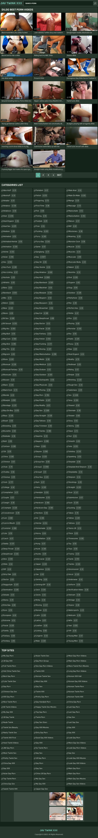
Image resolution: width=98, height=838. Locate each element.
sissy (73, 421)
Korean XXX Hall (74, 676)
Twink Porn (40, 717)
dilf (7, 569)
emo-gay (9, 605)
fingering (42, 200)
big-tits (9, 349)
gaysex (42, 451)
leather (42, 625)
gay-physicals (44, 385)
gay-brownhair (44, 308)
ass (7, 262)
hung (41, 543)
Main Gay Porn (74, 768)
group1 (42, 467)
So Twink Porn (42, 748)
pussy (73, 344)
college (9, 487)
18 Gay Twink (8, 717)
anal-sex (10, 226)
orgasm (74, 282)
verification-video (78, 590)
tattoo (74, 518)
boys (8, 415)
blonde (9, 395)
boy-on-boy (11, 410)
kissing (42, 605)
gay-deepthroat (45, 318)
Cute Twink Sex (9, 681)
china (8, 456)
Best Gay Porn (9, 676)
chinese (9, 462)
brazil (8, 421)
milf (72, 226)
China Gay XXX (9, 763)
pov (72, 334)
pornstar (75, 328)
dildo (8, 564)
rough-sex (75, 385)
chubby (9, 472)
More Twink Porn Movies (78, 666)
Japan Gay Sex (42, 789)
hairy (41, 487)
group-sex (43, 462)
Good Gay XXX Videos (44, 738)
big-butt (9, 334)
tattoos (74, 523)
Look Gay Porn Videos (77, 748)
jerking (42, 579)
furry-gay (43, 241)
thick (73, 533)
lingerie (42, 636)
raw (72, 349)
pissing (74, 323)
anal (8, 216)
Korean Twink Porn (76, 686)
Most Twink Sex (9, 753)
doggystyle (11, 584)
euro (8, 610)
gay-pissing (43, 390)
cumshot (10, 528)
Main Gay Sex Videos (76, 784)
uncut (74, 574)
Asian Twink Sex (42, 656)
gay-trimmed (44, 426)
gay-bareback (44, 282)
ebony (8, 600)
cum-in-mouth (11, 523)
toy (72, 543)
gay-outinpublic (45, 380)
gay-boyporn (44, 298)
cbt (7, 451)
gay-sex (43, 410)
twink (74, 559)
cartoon (9, 446)
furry (41, 236)
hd (40, 518)
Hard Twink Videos (11, 743)
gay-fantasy (43, 334)
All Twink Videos (10, 707)
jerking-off (43, 584)
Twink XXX (40, 671)
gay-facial (43, 328)
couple (8, 497)
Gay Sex (39, 686)
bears (8, 313)
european (10, 615)
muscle (74, 247)
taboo (73, 513)
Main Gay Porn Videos (77, 661)
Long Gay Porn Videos (77, 671)
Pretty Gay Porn (42, 697)
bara (7, 287)
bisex (8, 359)
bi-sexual (10, 323)
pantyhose (75, 298)
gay (41, 257)
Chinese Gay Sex (10, 692)
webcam (74, 615)
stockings (75, 482)
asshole (9, 277)
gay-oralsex (43, 369)
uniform (74, 584)
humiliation (43, 538)
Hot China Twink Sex (11, 671)
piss (72, 318)
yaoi (73, 625)
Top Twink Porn (9, 779)
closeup (9, 477)
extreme (9, 620)
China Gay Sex (9, 784)
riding (73, 369)
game (41, 247)
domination (11, 590)
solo (73, 446)
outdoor (75, 293)
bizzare (9, 380)
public (74, 339)
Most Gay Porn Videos (77, 656)
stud (73, 492)
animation (10, 247)
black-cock (10, 390)
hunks (41, 554)
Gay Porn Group (42, 661)
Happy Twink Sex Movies (46, 707)
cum (8, 518)
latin (41, 615)
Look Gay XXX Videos (77, 763)
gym (40, 482)
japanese (43, 569)
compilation (11, 492)
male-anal (75, 190)
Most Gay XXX (41, 681)
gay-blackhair (44, 287)
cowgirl (9, 503)
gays (41, 446)
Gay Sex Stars (41, 722)
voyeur (74, 605)
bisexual (10, 364)
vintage (74, 600)
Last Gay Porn (74, 707)
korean (41, 610)
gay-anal (43, 277)
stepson (74, 477)
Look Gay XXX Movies (77, 758)
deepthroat (11, 554)
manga (73, 200)
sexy (73, 400)
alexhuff (9, 195)
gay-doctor (43, 323)
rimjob (74, 375)
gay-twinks (43, 431)
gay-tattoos (43, 421)
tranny (74, 554)
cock (8, 482)
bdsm (8, 303)
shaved (74, 405)
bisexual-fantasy (13, 369)
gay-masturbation (46, 354)
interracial (43, 559)
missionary (75, 231)
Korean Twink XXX (75, 697)
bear (8, 308)
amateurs (10, 211)
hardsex (42, 513)
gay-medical (43, 364)
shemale (74, 410)
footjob (42, 221)
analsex (9, 231)
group (41, 456)
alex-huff (10, 190)
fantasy (9, 636)
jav (40, 574)
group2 (41, 472)
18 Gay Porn (41, 758)
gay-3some (43, 267)
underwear (75, 579)
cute (8, 533)
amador (9, 200)
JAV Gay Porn (8, 748)
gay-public (43, 400)
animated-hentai (13, 241)
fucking (42, 231)
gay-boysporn (44, 303)
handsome (43, 497)
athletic (9, 282)
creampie (10, 508)
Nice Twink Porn (10, 702)
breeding (9, 426)
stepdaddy (75, 472)
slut (72, 436)
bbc (7, 298)
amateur (10, 206)
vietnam (74, 595)
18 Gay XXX (7, 661)
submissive (75, 497)
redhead (74, 364)
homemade (44, 528)
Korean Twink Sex (43, 676)
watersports (76, 610)
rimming (75, 380)
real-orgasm (76, 354)
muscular (74, 257)
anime (9, 252)
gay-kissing (44, 349)
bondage (10, 405)
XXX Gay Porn (8, 697)
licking (41, 631)
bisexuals (10, 375)
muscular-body (77, 262)
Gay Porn (7, 686)
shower (74, 415)
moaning (74, 236)
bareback (10, 293)
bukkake (9, 436)
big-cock (10, 339)
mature (74, 221)
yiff (72, 631)
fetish (41, 195)
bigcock (9, 354)
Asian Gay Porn (9, 773)
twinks (74, 564)
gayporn (42, 441)
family (8, 631)
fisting (41, 216)
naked (73, 267)
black (8, 385)
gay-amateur (44, 272)
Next (59, 175)
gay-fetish (43, 339)
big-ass (9, 328)
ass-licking (10, 272)
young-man (75, 636)
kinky (41, 600)
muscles (74, 252)
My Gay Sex (40, 779)
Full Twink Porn (9, 666)
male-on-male (77, 195)
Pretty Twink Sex (10, 758)
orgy (73, 287)
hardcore (43, 503)
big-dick (9, 344)
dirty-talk (9, 574)
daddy (9, 543)
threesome (76, 538)
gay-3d (41, 262)
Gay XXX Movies (42, 727)
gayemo (42, 436)
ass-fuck (10, 267)
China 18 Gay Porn (43, 773)
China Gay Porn (74, 702)
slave (73, 431)
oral (73, 277)
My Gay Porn (8, 656)
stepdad (74, 462)
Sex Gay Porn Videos (44, 666)
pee (72, 303)
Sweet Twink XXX (10, 789)
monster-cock (76, 241)
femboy (9, 641)
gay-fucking (44, 344)
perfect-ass (76, 308)
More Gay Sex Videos (77, 743)
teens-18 (75, 528)
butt (7, 441)
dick (8, 559)
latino (41, 620)
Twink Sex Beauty (10, 727)
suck (73, 503)
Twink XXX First (9, 738)
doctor (8, 579)
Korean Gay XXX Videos (77, 681)
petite (73, 313)
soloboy (74, 451)
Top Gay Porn (41, 712)
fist (40, 211)
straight (74, 487)
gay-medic (43, 359)
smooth (74, 441)
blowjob (9, 400)
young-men (75, 641)
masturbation (77, 216)
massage (74, 206)
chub (8, 467)
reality (74, 359)
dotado (9, 595)
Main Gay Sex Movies (77, 779)
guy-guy (42, 477)
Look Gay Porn (74, 738)
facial (8, 625)
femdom (42, 190)
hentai (42, 523)
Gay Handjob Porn (43, 702)
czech (8, 538)
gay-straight (44, 415)
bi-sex (9, 318)
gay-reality (43, 405)
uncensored (76, 569)
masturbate (75, 211)
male (41, 641)
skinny (73, 426)
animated (10, 236)
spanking (74, 456)
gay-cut (42, 313)
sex (73, 395)
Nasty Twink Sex (10, 733)
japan (41, 564)
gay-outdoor (44, 375)
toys (73, 549)
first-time (43, 206)
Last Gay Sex (73, 722)
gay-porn (43, 395)
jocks (41, 595)
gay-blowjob (44, 293)
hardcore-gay (44, 508)
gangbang (43, 252)
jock (41, 590)
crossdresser (11, 513)
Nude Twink (8, 722)
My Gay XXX (8, 712)
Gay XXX (6, 768)
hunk (41, 549)
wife (73, 620)
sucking (74, 508)
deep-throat (11, 549)
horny (41, 533)
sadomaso (75, 390)
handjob (42, 492)
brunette (9, 431)
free (40, 226)
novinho (74, 272)
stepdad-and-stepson (80, 467)
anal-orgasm (11, 221)
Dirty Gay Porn (42, 733)
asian (8, 257)
